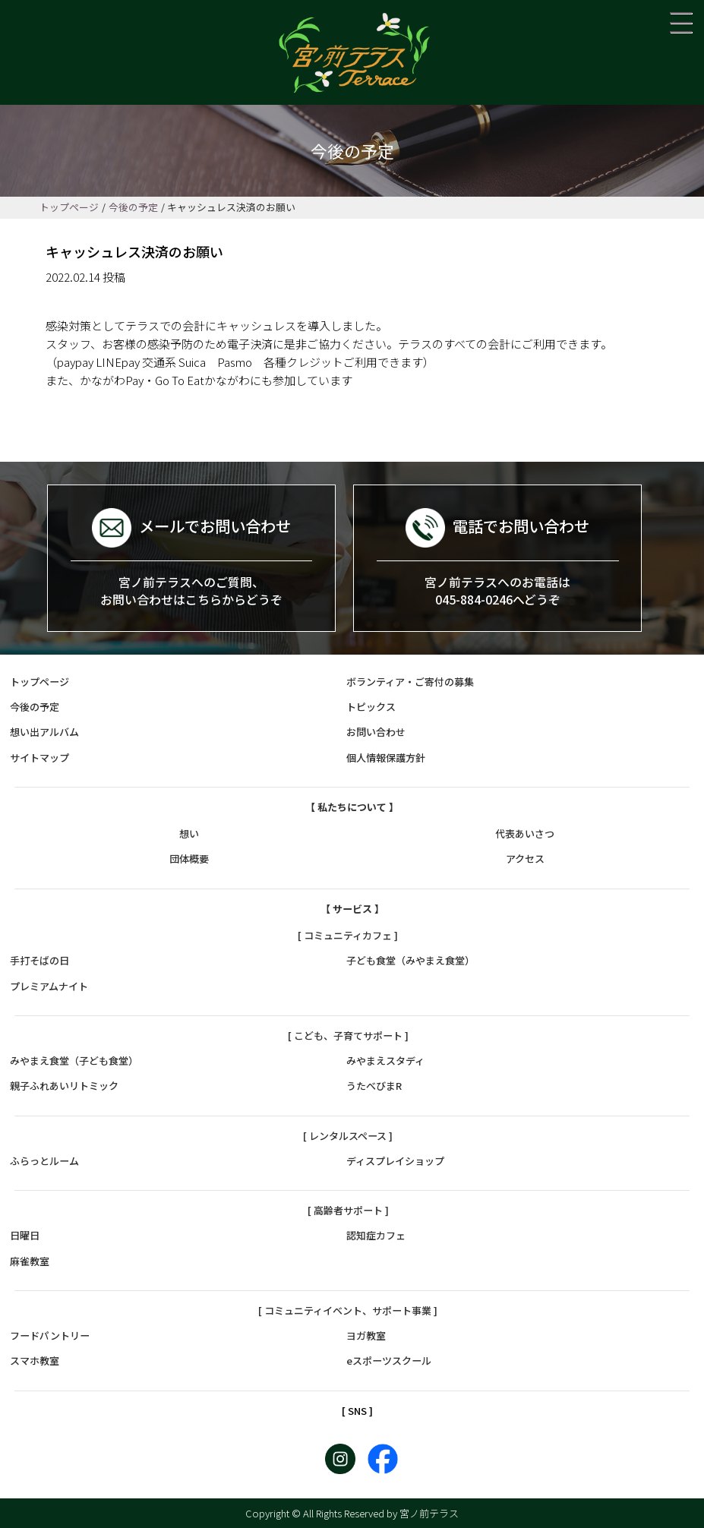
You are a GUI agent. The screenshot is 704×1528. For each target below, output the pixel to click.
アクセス (525, 859)
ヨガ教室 (366, 1335)
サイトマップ (39, 757)
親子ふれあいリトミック (64, 1086)
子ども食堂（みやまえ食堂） (410, 960)
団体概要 (189, 859)
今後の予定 (133, 207)
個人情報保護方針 (385, 757)
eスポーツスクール (388, 1361)
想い (189, 833)
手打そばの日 (39, 960)
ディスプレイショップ (395, 1161)
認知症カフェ (376, 1236)
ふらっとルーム (44, 1161)
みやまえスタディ (385, 1060)
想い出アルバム (44, 732)
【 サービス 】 (352, 908)
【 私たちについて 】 (352, 807)
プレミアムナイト (49, 986)
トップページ (69, 207)
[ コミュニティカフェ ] (348, 935)
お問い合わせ (376, 732)
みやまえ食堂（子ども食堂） (74, 1060)
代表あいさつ (524, 833)
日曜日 (24, 1236)
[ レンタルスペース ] (348, 1136)
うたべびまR (374, 1086)
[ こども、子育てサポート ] (348, 1035)
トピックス (371, 706)
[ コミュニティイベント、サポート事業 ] (347, 1310)
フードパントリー (50, 1335)
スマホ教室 (34, 1361)
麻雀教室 (29, 1261)
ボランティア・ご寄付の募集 (410, 681)
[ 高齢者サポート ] (348, 1210)
